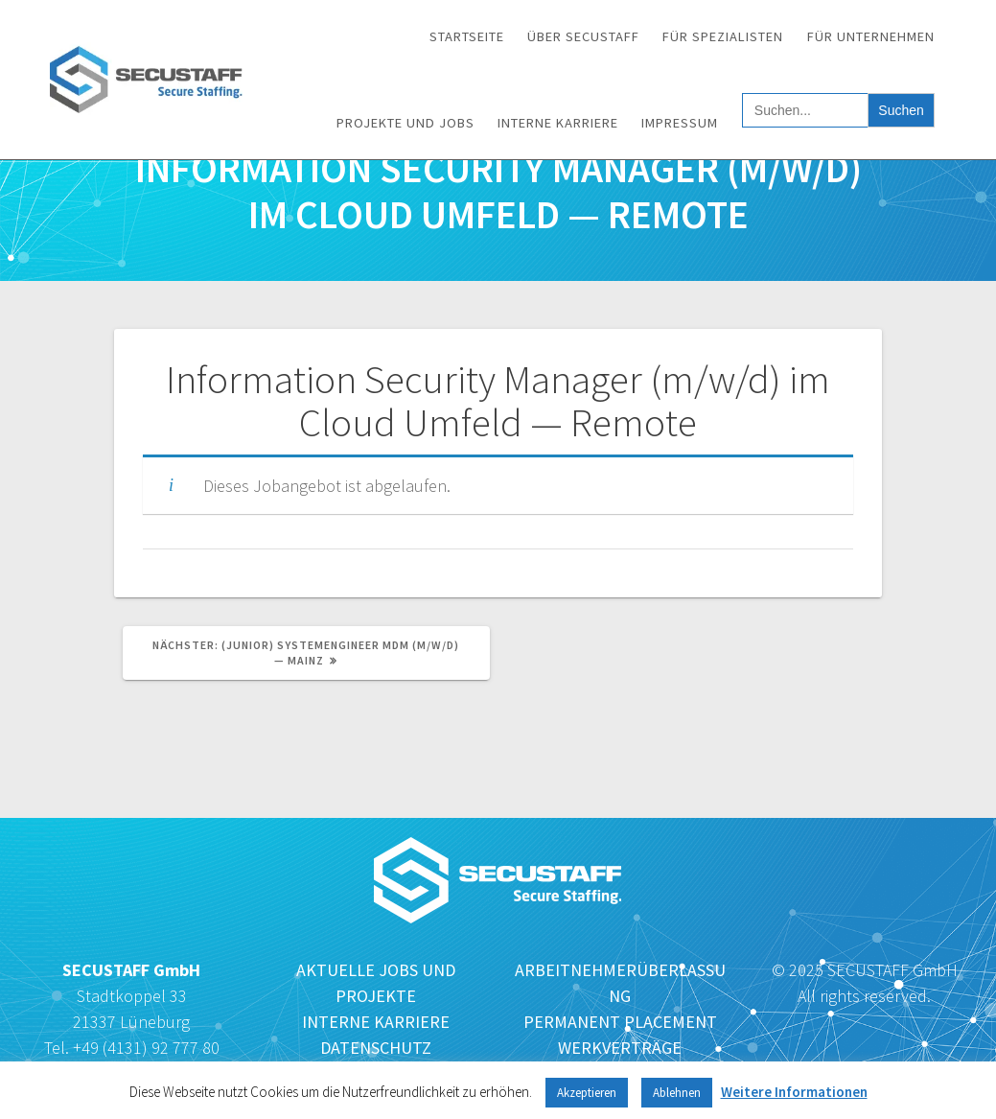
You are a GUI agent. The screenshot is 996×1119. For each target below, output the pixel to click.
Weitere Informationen (794, 1092)
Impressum (679, 122)
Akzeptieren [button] (586, 1092)
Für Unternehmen (871, 36)
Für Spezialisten (722, 36)
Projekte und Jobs (405, 122)
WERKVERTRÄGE (620, 1048)
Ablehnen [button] (677, 1092)
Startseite (466, 36)
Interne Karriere (558, 122)
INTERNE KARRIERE (376, 1022)
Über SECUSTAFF (583, 36)
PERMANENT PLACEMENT (620, 1022)
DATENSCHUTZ (375, 1048)
